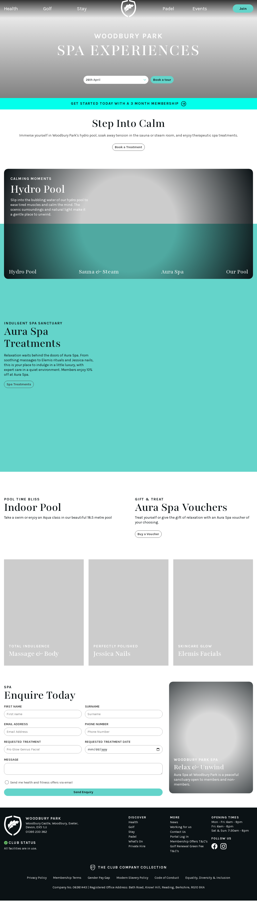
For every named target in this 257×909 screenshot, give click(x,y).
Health (12, 23)
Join (243, 23)
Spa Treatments (21, 386)
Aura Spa (172, 273)
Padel (169, 23)
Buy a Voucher (150, 536)
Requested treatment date (108, 747)
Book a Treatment (128, 148)
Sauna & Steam (99, 273)
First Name (13, 709)
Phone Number (96, 728)
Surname (92, 709)
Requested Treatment (22, 747)
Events (204, 23)
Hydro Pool (23, 273)
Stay (89, 23)
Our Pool (237, 273)
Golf (51, 23)
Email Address (16, 728)
